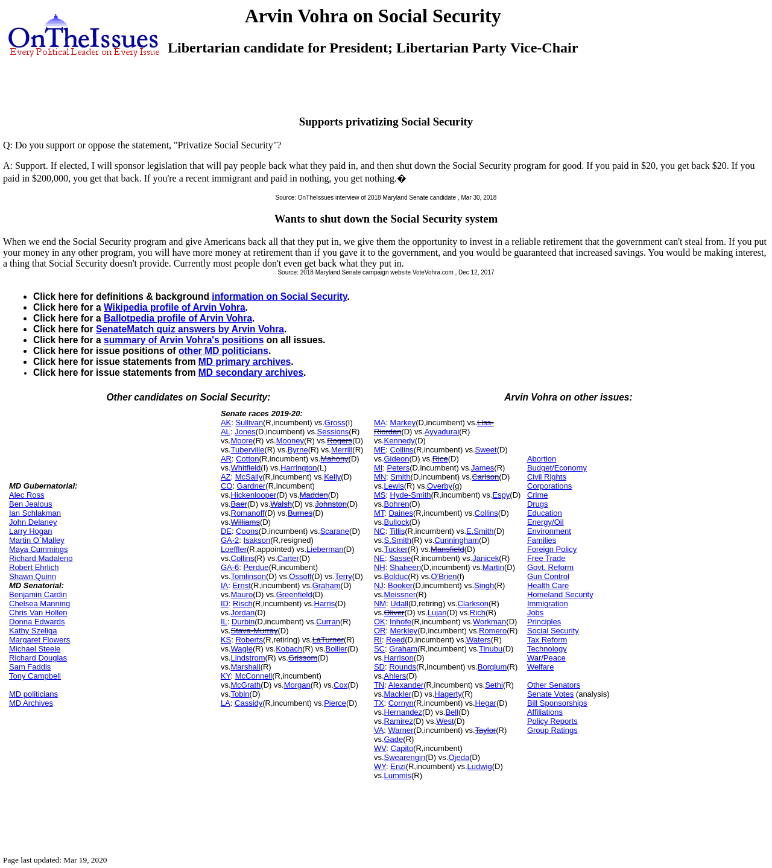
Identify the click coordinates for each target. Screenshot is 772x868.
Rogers (339, 440)
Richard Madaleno (41, 558)
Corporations (549, 485)
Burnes (300, 513)
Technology (547, 648)
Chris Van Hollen (38, 612)
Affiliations (545, 712)
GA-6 (230, 567)
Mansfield (447, 549)
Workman (489, 621)
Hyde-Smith (410, 494)
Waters (478, 639)
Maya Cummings (38, 549)
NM (380, 603)
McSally (249, 476)
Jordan (243, 612)
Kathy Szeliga (33, 630)
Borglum (492, 666)
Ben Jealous (30, 503)
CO (227, 485)
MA (380, 422)
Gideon (397, 458)
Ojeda (458, 757)
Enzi (397, 766)
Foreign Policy (552, 549)
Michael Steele (34, 648)
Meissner (400, 594)
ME (380, 449)
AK (226, 422)
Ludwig (479, 766)
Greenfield (294, 594)
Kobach (289, 648)
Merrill (341, 449)
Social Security (553, 630)
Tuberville (248, 449)
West (445, 721)
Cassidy (248, 703)
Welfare (540, 666)
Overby (439, 485)
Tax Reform (547, 639)
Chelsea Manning (39, 603)
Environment (549, 531)
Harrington (298, 467)
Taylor (485, 730)
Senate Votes (550, 694)
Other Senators (553, 684)
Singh (484, 585)
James (482, 467)
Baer (239, 503)
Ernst (241, 585)
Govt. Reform (550, 567)
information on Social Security (279, 296)
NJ (379, 585)
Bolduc (396, 576)
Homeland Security (560, 594)
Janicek (485, 558)
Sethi (494, 684)
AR (226, 458)
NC (379, 531)
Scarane (334, 531)
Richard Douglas (38, 657)
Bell (451, 712)
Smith (400, 476)
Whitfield (246, 467)
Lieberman (324, 549)
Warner (401, 730)
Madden (314, 494)
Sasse (400, 558)
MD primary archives (244, 361)
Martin (493, 567)
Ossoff (300, 576)
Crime (537, 494)
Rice (440, 458)
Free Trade (546, 558)
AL (225, 431)
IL (224, 621)
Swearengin (405, 757)
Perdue (255, 567)
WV (380, 748)
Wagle (242, 648)
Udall (399, 603)
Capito (402, 748)
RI (378, 639)
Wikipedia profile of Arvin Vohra (174, 307)
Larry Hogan (30, 531)
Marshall (246, 666)
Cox (340, 684)
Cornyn (401, 703)
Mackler (398, 694)
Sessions (333, 431)
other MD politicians (223, 351)
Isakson (256, 540)
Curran (328, 621)
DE (226, 531)
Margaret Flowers (39, 639)
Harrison (399, 657)
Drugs (537, 503)
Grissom (302, 657)
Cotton (247, 458)
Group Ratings (552, 730)
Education (544, 513)
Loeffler (234, 549)
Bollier (336, 648)
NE (379, 558)
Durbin (243, 621)
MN (380, 476)
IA (224, 585)
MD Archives (31, 703)
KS (226, 639)
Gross (335, 422)
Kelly (332, 476)
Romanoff (248, 513)
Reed (395, 639)
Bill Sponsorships (557, 703)
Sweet (486, 449)
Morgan (297, 684)
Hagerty (448, 694)
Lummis (398, 775)
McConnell (253, 675)
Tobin (240, 694)
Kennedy (399, 440)
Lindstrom (248, 657)
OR (380, 630)
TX (379, 703)
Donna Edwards (37, 621)
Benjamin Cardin (38, 594)
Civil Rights (546, 476)
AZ (226, 476)
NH (379, 567)
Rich (478, 612)
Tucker (396, 549)
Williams (245, 522)
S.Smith (398, 540)
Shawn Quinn (32, 576)
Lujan (437, 612)
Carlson (485, 476)
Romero (493, 630)
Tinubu (490, 648)
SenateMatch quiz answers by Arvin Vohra (190, 329)
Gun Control (548, 576)
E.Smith (480, 531)
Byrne (298, 449)
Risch (243, 603)
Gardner (251, 485)
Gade (393, 739)
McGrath (246, 684)
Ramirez (398, 721)
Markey (403, 422)
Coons (247, 531)
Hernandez (403, 712)
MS (380, 494)
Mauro (242, 594)
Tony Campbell (35, 675)
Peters (398, 467)
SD (379, 666)
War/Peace (546, 657)
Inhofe (400, 621)
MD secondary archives (250, 372)
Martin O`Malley (37, 540)
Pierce (335, 703)
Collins (243, 558)
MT (379, 513)
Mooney (290, 440)
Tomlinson (249, 576)
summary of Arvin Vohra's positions (184, 340)
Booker (400, 585)
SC (379, 648)
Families (541, 540)
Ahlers (395, 675)
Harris (324, 603)
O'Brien (444, 576)
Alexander (406, 684)
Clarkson (473, 603)
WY (380, 766)
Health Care (548, 585)
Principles (544, 621)
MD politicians (33, 694)
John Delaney (33, 522)
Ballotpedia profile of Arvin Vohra (178, 318)
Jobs (535, 612)
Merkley (404, 630)
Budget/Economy (557, 467)
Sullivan (249, 422)
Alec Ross (27, 494)
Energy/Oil (545, 522)
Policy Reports (552, 721)
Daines (400, 513)
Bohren (397, 503)
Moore (242, 440)
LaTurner (328, 639)
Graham (326, 585)
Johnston (331, 503)
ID (225, 603)
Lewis (394, 485)
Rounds (402, 666)
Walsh (281, 503)
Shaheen (405, 567)
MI (378, 467)
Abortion (541, 458)
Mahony (334, 458)
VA (379, 730)
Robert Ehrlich (34, 567)
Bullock (397, 522)
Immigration (547, 603)
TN (379, 684)
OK (379, 621)
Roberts (249, 639)
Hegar (485, 703)
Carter (288, 558)
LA (225, 703)
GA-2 (230, 540)
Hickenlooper (254, 494)
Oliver (394, 612)
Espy (501, 494)
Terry (343, 576)
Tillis (397, 531)
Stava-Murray (254, 630)
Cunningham (456, 540)
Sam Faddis (30, 666)
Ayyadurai (442, 431)
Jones (245, 431)
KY (226, 675)
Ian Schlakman (35, 513)
